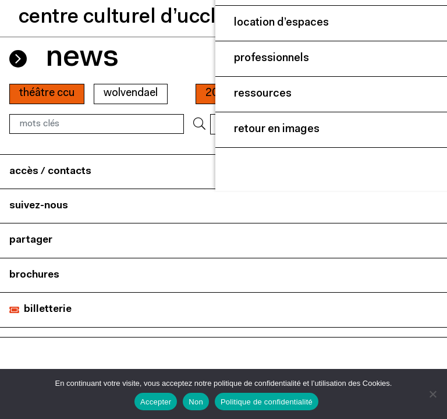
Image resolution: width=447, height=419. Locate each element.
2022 (218, 93)
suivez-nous (38, 206)
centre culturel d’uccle (123, 18)
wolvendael (131, 93)
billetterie (48, 309)
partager (30, 240)
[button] (368, 18)
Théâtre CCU (46, 93)
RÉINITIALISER (246, 123)
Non (196, 401)
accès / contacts (50, 171)
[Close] (426, 18)
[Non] (432, 394)
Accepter (155, 401)
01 (266, 93)
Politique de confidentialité (267, 401)
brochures (34, 275)
